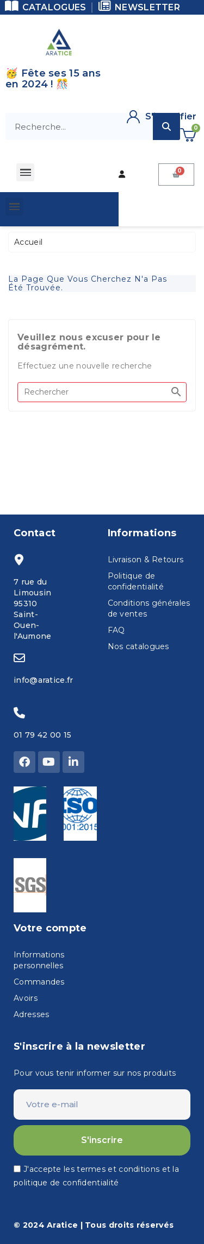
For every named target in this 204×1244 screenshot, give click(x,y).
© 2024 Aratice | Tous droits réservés (94, 1225)
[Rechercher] (102, 392)
